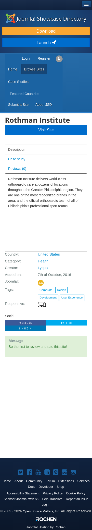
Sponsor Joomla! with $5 (21, 499)
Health (43, 261)
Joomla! (11, 281)
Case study (16, 159)
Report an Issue (77, 499)
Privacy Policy (53, 493)
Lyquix (43, 268)
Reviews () (17, 169)
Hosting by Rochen (46, 527)
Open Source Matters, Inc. (41, 511)
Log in (46, 504)
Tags (9, 289)
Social (9, 316)
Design (61, 290)
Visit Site (46, 130)
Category (12, 261)
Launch (46, 42)
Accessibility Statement (23, 493)
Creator (11, 268)
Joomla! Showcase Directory (46, 18)
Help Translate (52, 499)
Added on (13, 274)
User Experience (72, 297)
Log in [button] (26, 58)
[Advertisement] (46, 408)
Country (11, 254)
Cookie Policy (75, 493)
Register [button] (44, 58)
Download (46, 31)
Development (48, 297)
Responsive (14, 303)
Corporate (46, 290)
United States (49, 254)
